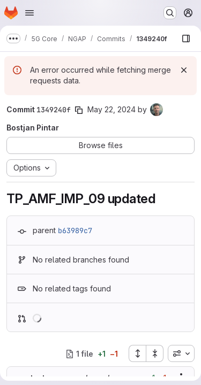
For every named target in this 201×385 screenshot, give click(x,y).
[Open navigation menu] (29, 12)
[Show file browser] (186, 38)
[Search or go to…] (169, 12)
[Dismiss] (183, 70)
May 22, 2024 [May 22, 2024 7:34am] (111, 109)
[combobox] (181, 353)
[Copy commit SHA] (78, 110)
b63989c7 (75, 230)
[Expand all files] (137, 353)
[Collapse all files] (154, 353)
